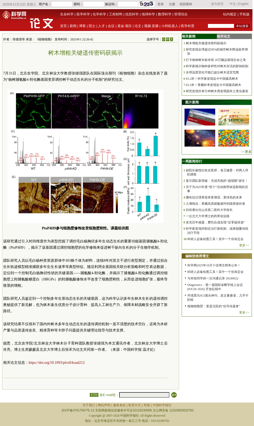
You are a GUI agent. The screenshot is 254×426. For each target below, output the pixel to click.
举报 (147, 405)
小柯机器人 (169, 26)
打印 (94, 395)
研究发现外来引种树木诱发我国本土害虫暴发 (217, 91)
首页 (63, 26)
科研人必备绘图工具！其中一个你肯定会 (215, 239)
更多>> (244, 245)
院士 (92, 26)
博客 (82, 26)
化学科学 (99, 14)
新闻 (73, 26)
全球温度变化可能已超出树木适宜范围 (212, 72)
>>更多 (246, 152)
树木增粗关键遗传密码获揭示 (206, 43)
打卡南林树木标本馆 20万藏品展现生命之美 (216, 60)
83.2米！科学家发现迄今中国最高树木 (212, 78)
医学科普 (187, 26)
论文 (138, 26)
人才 (101, 26)
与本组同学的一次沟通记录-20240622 (212, 278)
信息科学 (132, 14)
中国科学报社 (162, 405)
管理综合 (181, 14)
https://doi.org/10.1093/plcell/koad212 (57, 363)
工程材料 (116, 14)
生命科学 (67, 14)
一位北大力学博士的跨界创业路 (208, 216)
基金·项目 (124, 26)
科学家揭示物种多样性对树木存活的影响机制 (217, 66)
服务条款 (119, 405)
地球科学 (148, 14)
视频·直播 (151, 26)
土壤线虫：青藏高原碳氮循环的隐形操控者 (215, 203)
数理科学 (165, 14)
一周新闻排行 (192, 161)
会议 (111, 26)
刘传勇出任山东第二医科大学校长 (209, 210)
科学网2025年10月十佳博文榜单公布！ (213, 265)
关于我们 (88, 405)
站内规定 (230, 14)
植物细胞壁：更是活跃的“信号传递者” (213, 306)
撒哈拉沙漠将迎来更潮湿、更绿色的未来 (214, 197)
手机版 (244, 14)
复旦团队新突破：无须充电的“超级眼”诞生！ (217, 181)
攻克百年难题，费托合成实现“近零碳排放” (215, 222)
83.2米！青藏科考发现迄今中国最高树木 (213, 85)
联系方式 (134, 405)
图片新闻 (192, 102)
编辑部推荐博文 (197, 256)
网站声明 (104, 405)
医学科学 (83, 14)
